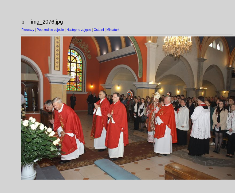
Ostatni (99, 30)
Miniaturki (113, 30)
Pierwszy (27, 30)
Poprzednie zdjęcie (50, 30)
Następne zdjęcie (78, 30)
